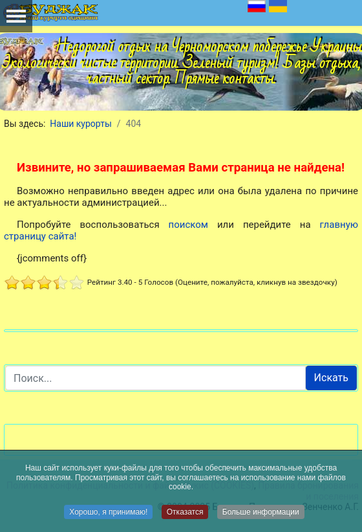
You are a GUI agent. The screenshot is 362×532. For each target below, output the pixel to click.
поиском (188, 224)
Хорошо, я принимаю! (108, 511)
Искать (331, 377)
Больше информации (260, 511)
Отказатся (185, 511)
